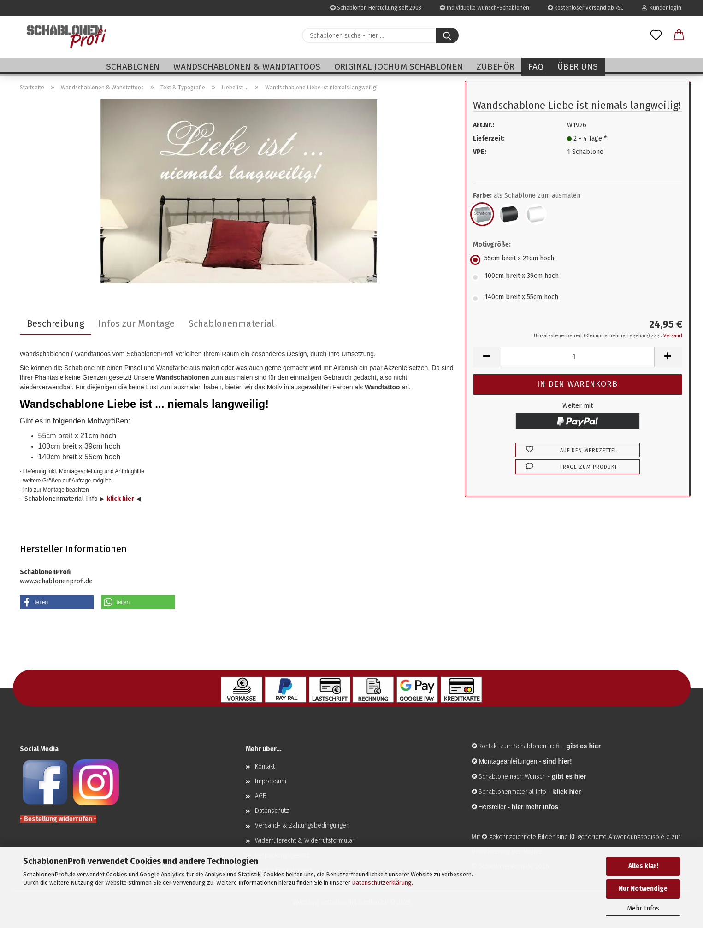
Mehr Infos (643, 908)
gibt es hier (569, 776)
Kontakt (265, 766)
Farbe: (526, 195)
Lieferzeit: (489, 138)
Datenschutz (272, 811)
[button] (679, 35)
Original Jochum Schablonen (398, 66)
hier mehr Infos (535, 807)
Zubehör (495, 66)
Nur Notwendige (643, 889)
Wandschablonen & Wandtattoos (246, 66)
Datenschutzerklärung (382, 882)
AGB (260, 796)
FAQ (535, 66)
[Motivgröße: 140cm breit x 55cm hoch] (577, 299)
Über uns (577, 66)
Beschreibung (55, 323)
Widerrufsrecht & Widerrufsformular (304, 841)
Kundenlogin (661, 8)
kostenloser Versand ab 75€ (585, 8)
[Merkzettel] (656, 35)
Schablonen (133, 66)
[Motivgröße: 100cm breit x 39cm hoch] (577, 277)
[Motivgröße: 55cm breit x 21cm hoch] (577, 260)
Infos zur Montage (136, 323)
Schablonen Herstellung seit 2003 (375, 8)
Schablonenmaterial (231, 323)
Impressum (270, 781)
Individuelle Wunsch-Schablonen (484, 8)
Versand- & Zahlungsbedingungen (302, 825)
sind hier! (557, 761)
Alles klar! (643, 866)
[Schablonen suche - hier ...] (447, 35)
